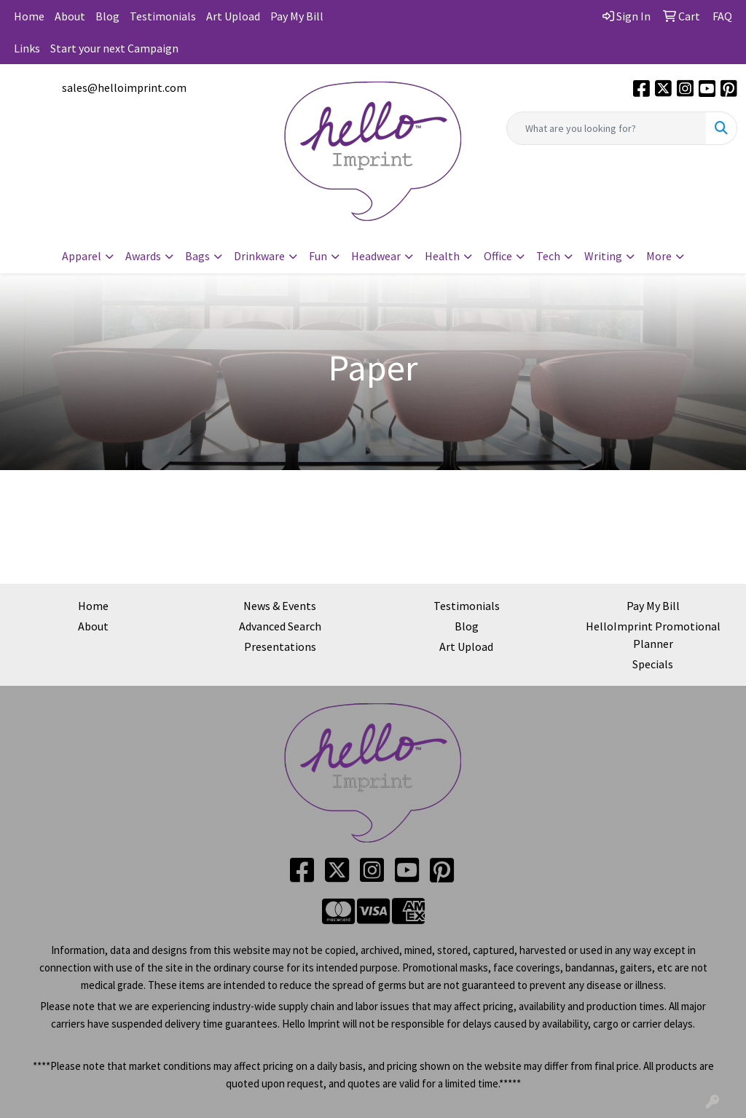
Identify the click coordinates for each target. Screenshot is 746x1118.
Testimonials (163, 16)
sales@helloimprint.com (124, 87)
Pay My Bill (296, 16)
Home (29, 16)
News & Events (279, 605)
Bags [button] (197, 256)
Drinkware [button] (259, 256)
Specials (652, 664)
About (70, 16)
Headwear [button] (376, 256)
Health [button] (442, 256)
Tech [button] (548, 256)
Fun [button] (318, 256)
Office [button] (498, 256)
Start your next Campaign (114, 48)
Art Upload (233, 16)
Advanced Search (280, 626)
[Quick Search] (606, 128)
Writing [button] (603, 256)
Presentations (280, 646)
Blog (107, 16)
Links (27, 48)
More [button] (659, 256)
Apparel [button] (81, 256)
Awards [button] (143, 256)
